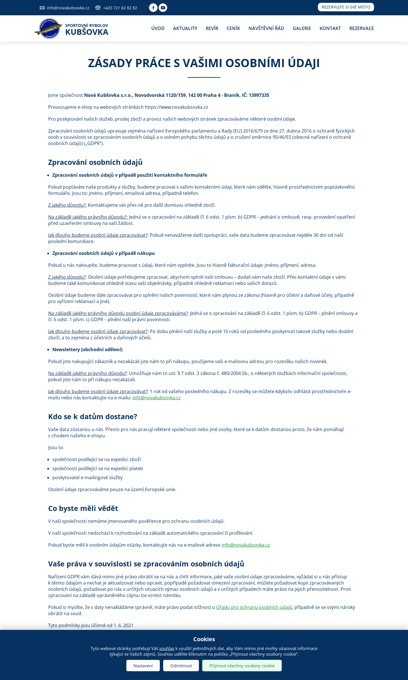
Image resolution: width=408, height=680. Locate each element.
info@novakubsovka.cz (68, 7)
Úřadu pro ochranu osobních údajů (254, 607)
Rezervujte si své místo (346, 7)
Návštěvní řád (266, 28)
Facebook (153, 7)
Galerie (302, 28)
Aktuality (185, 28)
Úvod (158, 28)
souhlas (166, 648)
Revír (212, 28)
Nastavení (143, 665)
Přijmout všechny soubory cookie (242, 665)
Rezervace (361, 28)
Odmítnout (181, 665)
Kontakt (330, 28)
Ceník (233, 28)
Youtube (163, 7)
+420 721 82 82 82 (120, 7)
